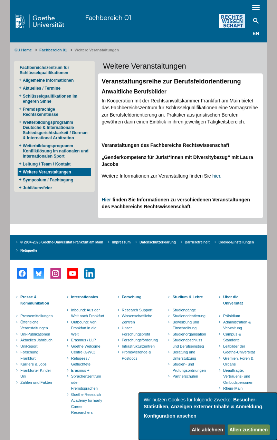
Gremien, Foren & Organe (238, 361)
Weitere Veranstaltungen (47, 172)
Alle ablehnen (207, 429)
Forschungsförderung (139, 340)
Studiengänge (184, 310)
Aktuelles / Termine (41, 88)
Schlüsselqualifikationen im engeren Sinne (50, 99)
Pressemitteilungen (36, 316)
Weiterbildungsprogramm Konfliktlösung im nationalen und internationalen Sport (55, 151)
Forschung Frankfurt (29, 355)
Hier (106, 199)
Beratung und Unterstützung (184, 355)
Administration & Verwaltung (237, 325)
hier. (216, 176)
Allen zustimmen (248, 429)
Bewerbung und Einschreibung (185, 325)
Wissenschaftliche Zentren (137, 319)
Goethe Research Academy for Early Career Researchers (86, 403)
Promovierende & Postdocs (136, 355)
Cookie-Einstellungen (236, 242)
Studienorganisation (189, 334)
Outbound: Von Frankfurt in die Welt (83, 328)
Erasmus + (80, 370)
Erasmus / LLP (83, 340)
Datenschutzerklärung (158, 242)
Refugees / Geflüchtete (80, 361)
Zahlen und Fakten (36, 382)
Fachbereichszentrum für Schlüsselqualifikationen (44, 70)
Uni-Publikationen (35, 334)
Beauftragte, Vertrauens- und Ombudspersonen (238, 376)
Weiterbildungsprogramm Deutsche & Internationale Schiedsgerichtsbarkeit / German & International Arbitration (55, 130)
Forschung (132, 297)
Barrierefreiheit (197, 242)
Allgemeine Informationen (48, 80)
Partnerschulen (185, 376)
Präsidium (231, 316)
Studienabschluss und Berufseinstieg (188, 343)
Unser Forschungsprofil (136, 331)
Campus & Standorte (232, 337)
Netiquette (28, 250)
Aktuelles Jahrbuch (36, 340)
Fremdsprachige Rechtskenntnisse (40, 112)
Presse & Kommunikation (34, 300)
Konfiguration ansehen (170, 416)
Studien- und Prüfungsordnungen (189, 367)
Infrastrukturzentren (138, 346)
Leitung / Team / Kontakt (46, 164)
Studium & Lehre (187, 297)
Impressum (121, 242)
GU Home (23, 50)
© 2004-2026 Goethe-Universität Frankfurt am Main (61, 242)
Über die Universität (233, 300)
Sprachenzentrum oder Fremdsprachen (86, 382)
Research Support (137, 310)
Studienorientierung (188, 316)
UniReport (29, 346)
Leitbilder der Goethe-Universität (239, 349)
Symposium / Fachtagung (48, 180)
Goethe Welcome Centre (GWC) (86, 349)
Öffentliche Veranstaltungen (34, 325)
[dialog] (208, 416)
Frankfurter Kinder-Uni (36, 373)
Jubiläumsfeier (37, 188)
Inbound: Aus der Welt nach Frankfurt (87, 313)
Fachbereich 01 (108, 17)
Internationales (84, 297)
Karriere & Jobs (33, 364)
